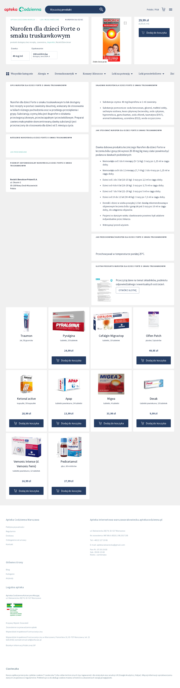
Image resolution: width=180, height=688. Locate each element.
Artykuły (9, 578)
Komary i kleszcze (95, 74)
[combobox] (82, 10)
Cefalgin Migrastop (111, 336)
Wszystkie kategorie (20, 74)
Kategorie (10, 574)
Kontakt (9, 544)
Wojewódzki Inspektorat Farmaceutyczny (24, 631)
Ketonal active (26, 399)
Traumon (26, 336)
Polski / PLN (152, 10)
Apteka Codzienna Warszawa (22, 20)
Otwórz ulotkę (127, 290)
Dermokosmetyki (66, 74)
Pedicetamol (69, 461)
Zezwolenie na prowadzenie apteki (21, 627)
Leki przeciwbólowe (49, 20)
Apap (69, 399)
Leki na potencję (123, 74)
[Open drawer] (170, 10)
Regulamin (11, 531)
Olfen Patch (153, 336)
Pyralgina (69, 336)
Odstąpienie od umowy (16, 540)
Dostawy (10, 535)
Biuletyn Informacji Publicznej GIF (21, 645)
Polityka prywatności (15, 527)
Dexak (154, 399)
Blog (8, 569)
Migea (111, 399)
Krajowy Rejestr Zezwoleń (17, 623)
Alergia (44, 74)
